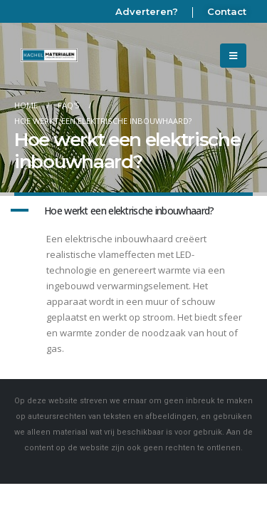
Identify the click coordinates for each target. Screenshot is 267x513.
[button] (133, 211)
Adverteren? (146, 11)
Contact (226, 11)
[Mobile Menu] (233, 55)
